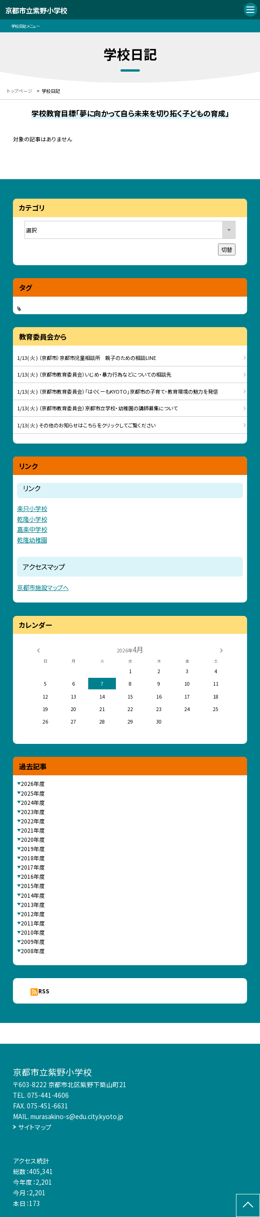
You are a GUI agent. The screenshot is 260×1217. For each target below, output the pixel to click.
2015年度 (33, 885)
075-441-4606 (48, 1095)
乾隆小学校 (32, 519)
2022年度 (33, 821)
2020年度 (33, 839)
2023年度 (33, 811)
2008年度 (33, 951)
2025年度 (33, 793)
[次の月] (221, 649)
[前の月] (38, 649)
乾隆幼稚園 (32, 539)
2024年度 (33, 802)
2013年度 (33, 904)
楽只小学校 (32, 508)
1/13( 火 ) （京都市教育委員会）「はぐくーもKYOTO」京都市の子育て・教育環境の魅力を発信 (117, 391)
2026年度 (33, 783)
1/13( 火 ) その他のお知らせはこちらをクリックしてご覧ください (86, 425)
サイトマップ (35, 1127)
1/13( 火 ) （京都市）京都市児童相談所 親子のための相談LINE (86, 357)
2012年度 (33, 914)
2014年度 (33, 895)
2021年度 (33, 830)
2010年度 (33, 932)
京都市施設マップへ (43, 587)
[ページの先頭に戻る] (248, 1205)
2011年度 (33, 923)
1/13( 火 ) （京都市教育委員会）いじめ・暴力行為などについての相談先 (94, 374)
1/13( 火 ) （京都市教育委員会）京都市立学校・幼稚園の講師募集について (97, 408)
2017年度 (33, 867)
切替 (226, 249)
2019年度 (33, 848)
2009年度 (33, 941)
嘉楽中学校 (32, 529)
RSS (43, 991)
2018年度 (33, 858)
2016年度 (33, 876)
